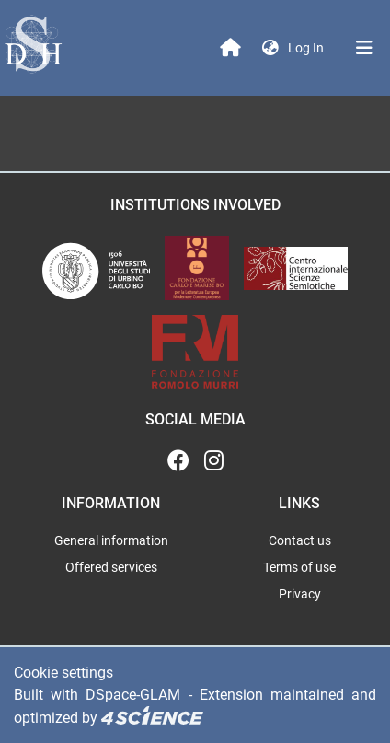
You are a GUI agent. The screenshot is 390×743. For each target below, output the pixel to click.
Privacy (300, 593)
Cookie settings (63, 672)
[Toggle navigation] (364, 47)
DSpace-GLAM (133, 694)
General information (111, 540)
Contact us (300, 540)
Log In (307, 48)
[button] (270, 48)
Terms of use (299, 567)
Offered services (111, 567)
